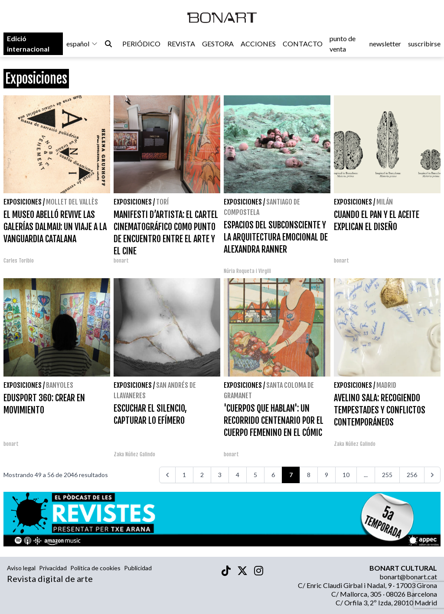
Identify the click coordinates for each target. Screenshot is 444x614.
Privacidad (53, 568)
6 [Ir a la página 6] (273, 474)
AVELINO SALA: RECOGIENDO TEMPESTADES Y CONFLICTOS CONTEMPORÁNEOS (379, 410)
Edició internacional (28, 44)
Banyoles (59, 385)
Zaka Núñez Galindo (134, 454)
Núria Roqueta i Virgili (247, 271)
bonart (121, 260)
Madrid (386, 385)
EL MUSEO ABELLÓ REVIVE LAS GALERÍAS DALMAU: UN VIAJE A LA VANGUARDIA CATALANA (55, 226)
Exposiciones (22, 202)
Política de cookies (95, 568)
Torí (162, 202)
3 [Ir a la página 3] (220, 474)
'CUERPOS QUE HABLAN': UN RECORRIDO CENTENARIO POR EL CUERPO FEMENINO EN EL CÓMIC (273, 420)
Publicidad (138, 568)
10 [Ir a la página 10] (346, 474)
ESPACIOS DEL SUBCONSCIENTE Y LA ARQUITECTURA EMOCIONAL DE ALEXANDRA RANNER (276, 237)
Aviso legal (21, 568)
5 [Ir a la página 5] (255, 474)
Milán (384, 202)
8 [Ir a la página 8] (308, 474)
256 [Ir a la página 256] (412, 474)
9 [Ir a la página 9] (326, 474)
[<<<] (167, 475)
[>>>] (432, 475)
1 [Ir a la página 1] (184, 474)
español (82, 44)
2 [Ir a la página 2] (202, 474)
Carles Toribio (19, 260)
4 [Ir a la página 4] (237, 474)
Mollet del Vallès (72, 202)
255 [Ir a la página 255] (387, 474)
